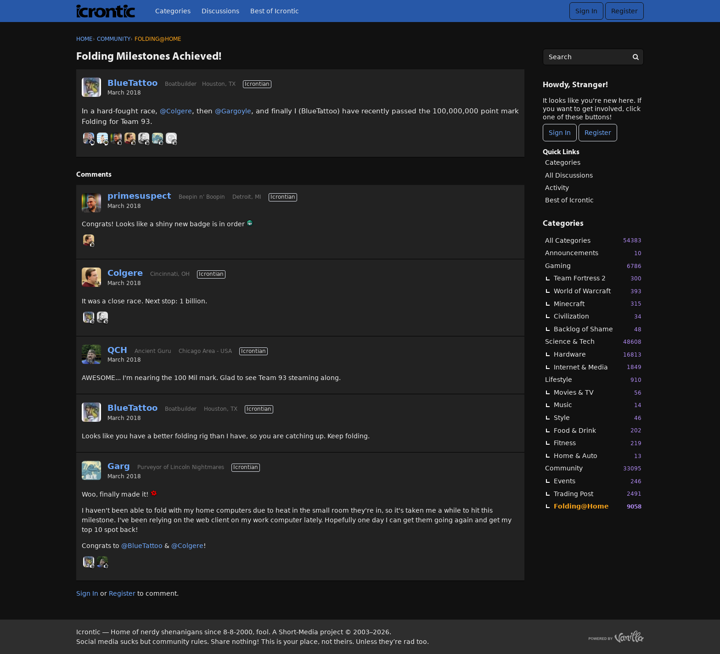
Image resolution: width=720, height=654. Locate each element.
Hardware (597, 354)
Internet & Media (597, 367)
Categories (173, 11)
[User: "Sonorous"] (143, 138)
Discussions (220, 11)
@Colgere (176, 111)
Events (597, 481)
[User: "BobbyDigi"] (102, 138)
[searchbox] (593, 57)
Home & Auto (597, 456)
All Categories (593, 240)
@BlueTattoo (142, 545)
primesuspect (139, 196)
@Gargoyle (233, 111)
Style (597, 418)
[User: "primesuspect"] (116, 138)
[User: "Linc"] (88, 138)
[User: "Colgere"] (129, 138)
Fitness (597, 443)
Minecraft (597, 303)
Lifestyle (593, 379)
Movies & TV (597, 392)
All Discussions (569, 175)
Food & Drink (597, 430)
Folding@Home (597, 506)
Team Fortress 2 (597, 278)
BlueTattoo (132, 83)
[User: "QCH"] (91, 354)
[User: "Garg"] (157, 138)
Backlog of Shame (597, 329)
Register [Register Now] (598, 132)
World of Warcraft (597, 291)
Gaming (593, 266)
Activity (557, 187)
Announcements (593, 253)
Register (624, 11)
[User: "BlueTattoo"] (91, 87)
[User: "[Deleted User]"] (171, 138)
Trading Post (597, 493)
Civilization (597, 316)
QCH (117, 350)
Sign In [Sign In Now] (560, 132)
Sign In (586, 11)
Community (593, 468)
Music (597, 405)
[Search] (635, 57)
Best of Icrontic (274, 11)
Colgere (125, 273)
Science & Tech (593, 341)
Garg (118, 466)
